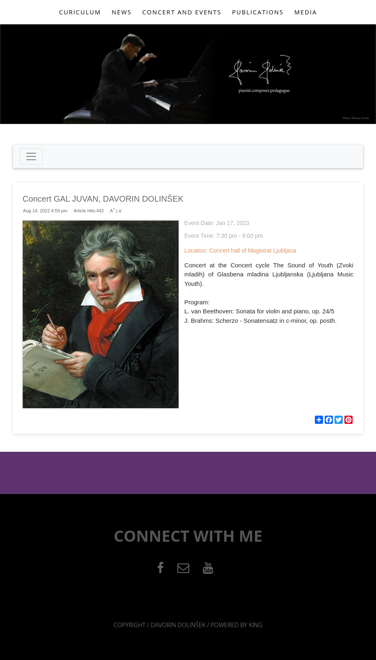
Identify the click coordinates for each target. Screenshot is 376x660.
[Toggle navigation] (31, 156)
